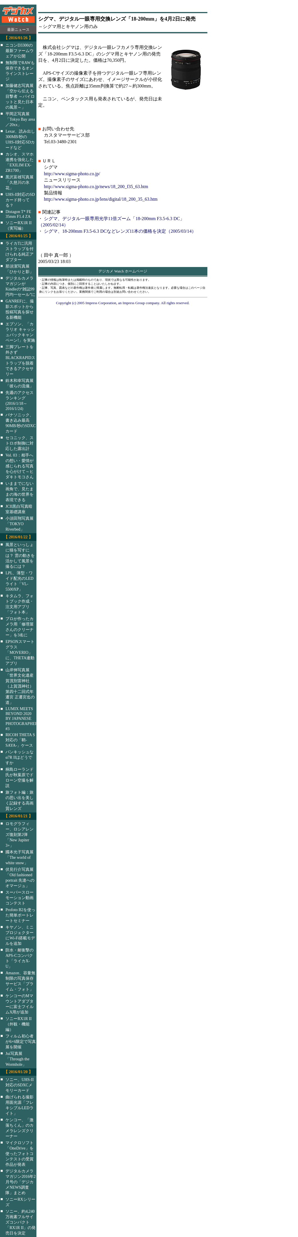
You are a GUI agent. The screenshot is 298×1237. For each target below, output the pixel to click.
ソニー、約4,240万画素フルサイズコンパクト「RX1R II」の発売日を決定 (20, 1222)
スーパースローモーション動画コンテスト (19, 897)
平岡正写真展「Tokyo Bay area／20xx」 (20, 119)
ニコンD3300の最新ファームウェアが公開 (19, 50)
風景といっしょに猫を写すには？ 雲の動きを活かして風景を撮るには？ (20, 555)
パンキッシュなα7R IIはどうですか (19, 757)
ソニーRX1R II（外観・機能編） (18, 1024)
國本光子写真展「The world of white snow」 (19, 857)
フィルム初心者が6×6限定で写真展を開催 (20, 1041)
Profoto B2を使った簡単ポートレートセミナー (20, 915)
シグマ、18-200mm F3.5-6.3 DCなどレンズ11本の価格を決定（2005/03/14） (120, 231)
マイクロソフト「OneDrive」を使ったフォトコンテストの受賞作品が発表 (19, 1153)
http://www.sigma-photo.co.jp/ (72, 173)
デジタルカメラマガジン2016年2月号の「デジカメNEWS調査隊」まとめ (20, 1182)
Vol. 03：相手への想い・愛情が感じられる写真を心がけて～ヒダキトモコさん (19, 466)
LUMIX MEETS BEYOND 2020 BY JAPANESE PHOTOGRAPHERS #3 (24, 718)
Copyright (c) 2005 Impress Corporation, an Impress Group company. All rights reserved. (123, 303)
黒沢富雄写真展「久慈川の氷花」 (19, 182)
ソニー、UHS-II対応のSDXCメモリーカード (19, 1085)
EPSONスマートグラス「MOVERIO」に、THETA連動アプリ (19, 652)
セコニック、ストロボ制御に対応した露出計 (19, 443)
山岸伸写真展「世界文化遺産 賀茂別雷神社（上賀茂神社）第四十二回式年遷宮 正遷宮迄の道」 (20, 686)
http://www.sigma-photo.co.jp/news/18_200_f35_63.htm (96, 186)
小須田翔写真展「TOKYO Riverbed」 (19, 523)
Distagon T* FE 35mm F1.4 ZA (18, 214)
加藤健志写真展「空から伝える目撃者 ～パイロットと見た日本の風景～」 (20, 96)
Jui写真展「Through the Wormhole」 (17, 1059)
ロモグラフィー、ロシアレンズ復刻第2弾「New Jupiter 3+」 (19, 834)
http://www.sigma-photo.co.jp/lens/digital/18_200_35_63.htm (100, 199)
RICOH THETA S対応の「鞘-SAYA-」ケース (20, 740)
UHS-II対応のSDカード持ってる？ (20, 200)
